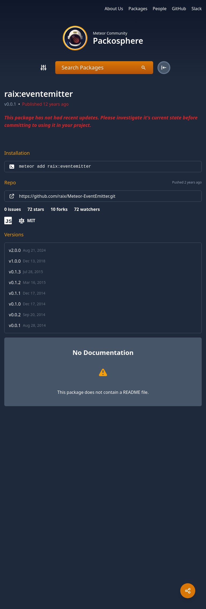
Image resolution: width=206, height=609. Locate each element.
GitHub (179, 9)
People (159, 9)
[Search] (43, 67)
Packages (137, 9)
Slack (197, 9)
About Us (114, 9)
